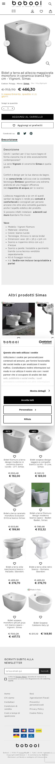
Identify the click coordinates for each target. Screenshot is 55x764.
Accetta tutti (27, 400)
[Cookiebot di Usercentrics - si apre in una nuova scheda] (39, 342)
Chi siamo (9, 698)
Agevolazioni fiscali (39, 698)
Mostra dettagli (38, 390)
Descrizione (9, 139)
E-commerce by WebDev (38, 755)
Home (7, 694)
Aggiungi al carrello (27, 117)
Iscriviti (45, 671)
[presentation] (7, 43)
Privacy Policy (21, 677)
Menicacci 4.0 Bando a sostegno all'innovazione (27, 757)
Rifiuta (27, 419)
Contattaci (9, 702)
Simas (26, 84)
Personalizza (27, 409)
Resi (32, 694)
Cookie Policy (36, 713)
